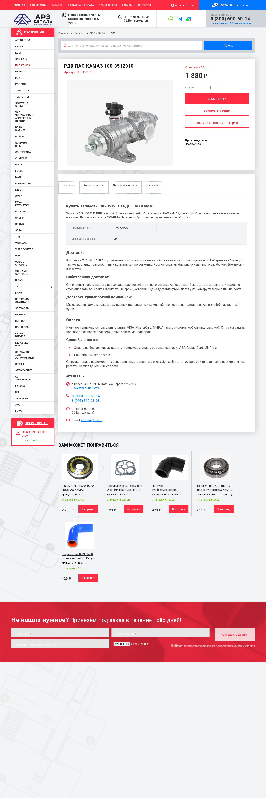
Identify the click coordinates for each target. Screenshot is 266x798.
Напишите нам (219, 23)
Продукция (34, 32)
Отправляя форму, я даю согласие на (214, 646)
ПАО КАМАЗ (97, 33)
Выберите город (185, 5)
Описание (68, 185)
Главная (63, 33)
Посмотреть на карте (85, 387)
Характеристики (94, 185)
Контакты (152, 185)
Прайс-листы (36, 423)
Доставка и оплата (125, 185)
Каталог (79, 33)
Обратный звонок (240, 23)
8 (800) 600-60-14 (230, 19)
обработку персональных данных (236, 646)
